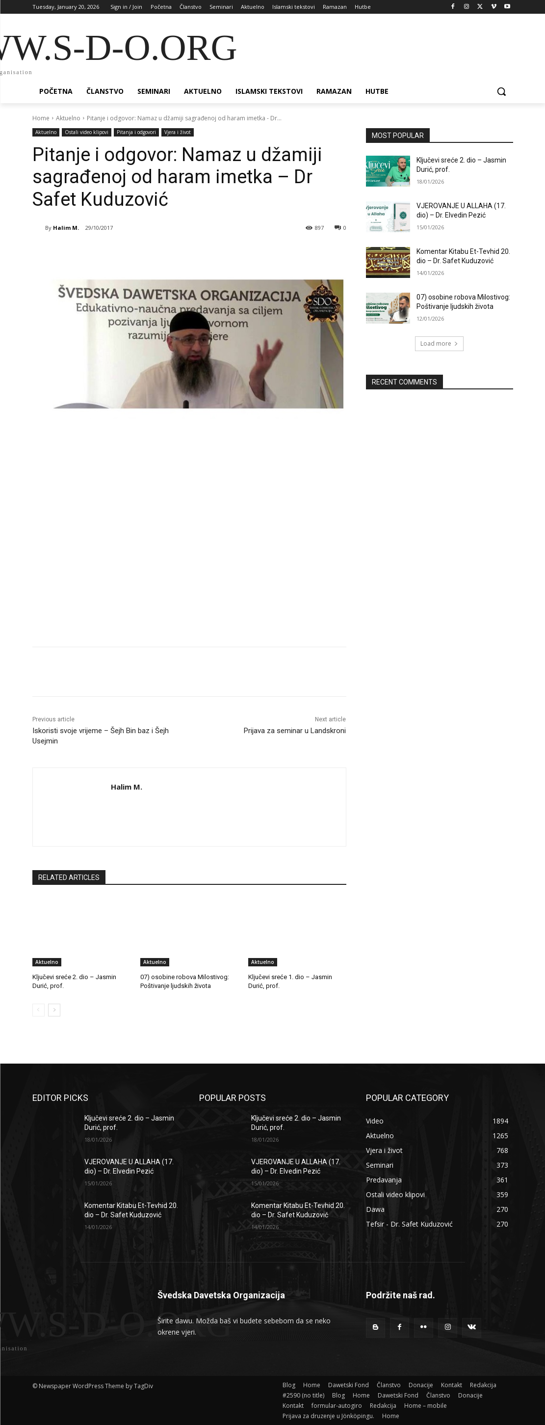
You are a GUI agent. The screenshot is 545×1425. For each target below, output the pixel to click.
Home (41, 118)
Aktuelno (68, 118)
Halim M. (66, 227)
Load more (439, 343)
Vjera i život (177, 132)
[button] (501, 91)
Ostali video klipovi (86, 132)
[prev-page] (38, 1010)
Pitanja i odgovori (136, 132)
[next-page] (54, 1010)
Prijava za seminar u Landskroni (295, 730)
